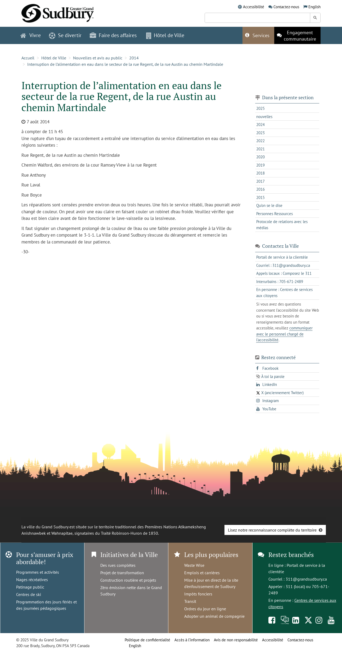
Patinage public (30, 587)
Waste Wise (194, 565)
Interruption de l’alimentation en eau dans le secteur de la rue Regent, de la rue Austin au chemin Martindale (125, 64)
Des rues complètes (118, 565)
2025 (260, 108)
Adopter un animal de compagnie (214, 616)
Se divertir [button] (65, 35)
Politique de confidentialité (147, 639)
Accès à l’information (192, 639)
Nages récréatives (32, 579)
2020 (260, 156)
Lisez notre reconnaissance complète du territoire (272, 530)
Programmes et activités (37, 572)
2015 (260, 197)
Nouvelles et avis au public (97, 57)
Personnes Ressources (274, 213)
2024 (260, 124)
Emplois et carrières (202, 572)
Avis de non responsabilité (236, 639)
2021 (260, 148)
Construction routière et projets (128, 580)
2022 (260, 140)
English (314, 6)
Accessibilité (253, 6)
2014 (134, 57)
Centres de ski (28, 594)
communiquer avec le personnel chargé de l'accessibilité (284, 333)
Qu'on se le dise (269, 205)
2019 (260, 165)
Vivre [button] (30, 35)
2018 (260, 173)
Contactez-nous (286, 6)
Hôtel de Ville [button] (165, 35)
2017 (260, 181)
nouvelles (264, 116)
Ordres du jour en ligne (205, 608)
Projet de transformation (122, 572)
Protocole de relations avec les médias (282, 224)
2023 (260, 132)
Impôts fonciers (198, 594)
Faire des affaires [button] (113, 35)
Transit (190, 601)
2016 (260, 189)
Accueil (27, 57)
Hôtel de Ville (53, 57)
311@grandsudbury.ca (306, 579)
